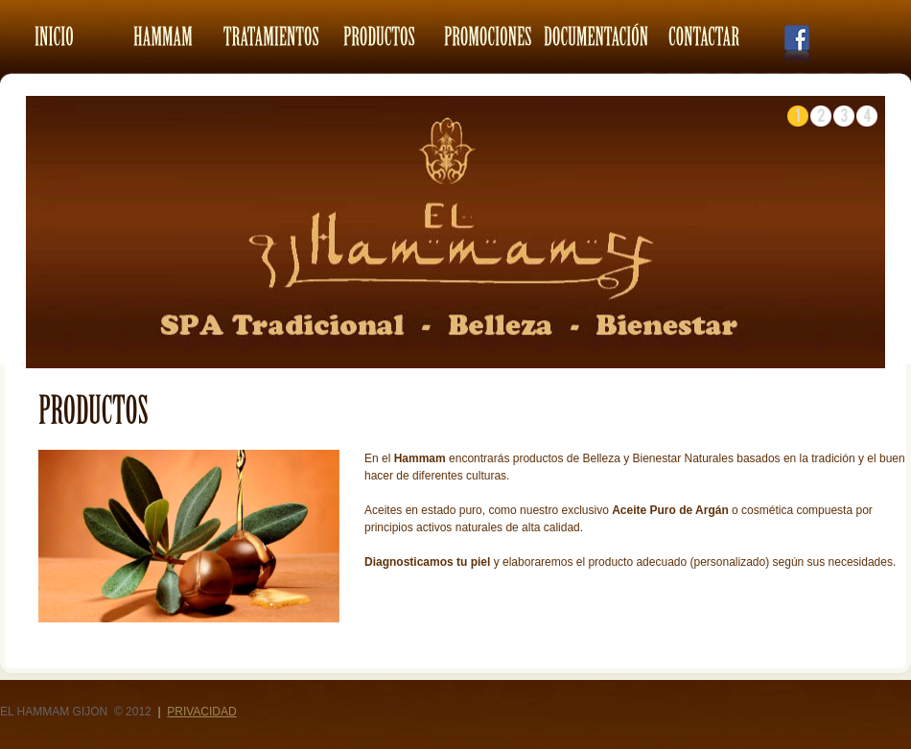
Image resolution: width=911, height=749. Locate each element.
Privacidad (201, 711)
